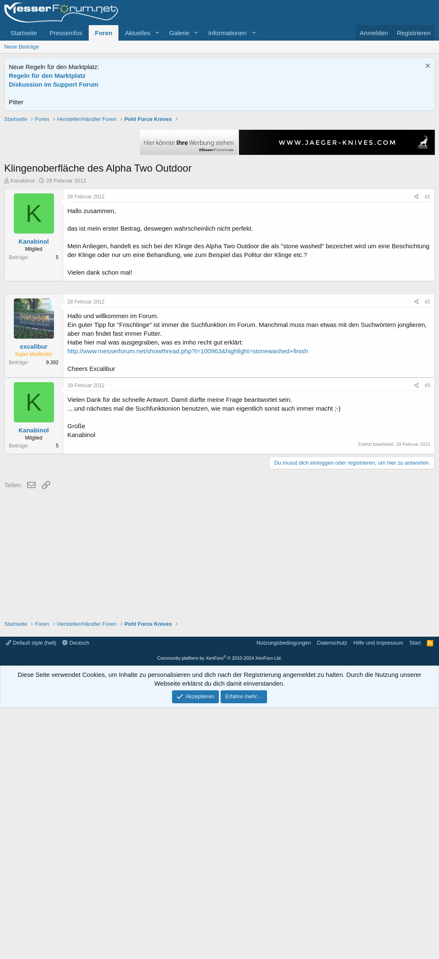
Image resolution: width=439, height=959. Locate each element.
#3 (427, 637)
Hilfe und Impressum (378, 894)
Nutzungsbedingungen (284, 894)
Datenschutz (332, 894)
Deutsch (75, 894)
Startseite (23, 32)
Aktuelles (137, 32)
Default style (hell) (31, 894)
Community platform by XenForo (219, 909)
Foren (104, 32)
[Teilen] (416, 316)
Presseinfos (65, 32)
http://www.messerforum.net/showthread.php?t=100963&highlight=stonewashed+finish (187, 602)
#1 (427, 316)
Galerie (179, 32)
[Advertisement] (219, 173)
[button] (157, 33)
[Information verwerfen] (426, 66)
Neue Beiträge (21, 47)
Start (415, 894)
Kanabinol (22, 300)
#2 (427, 553)
